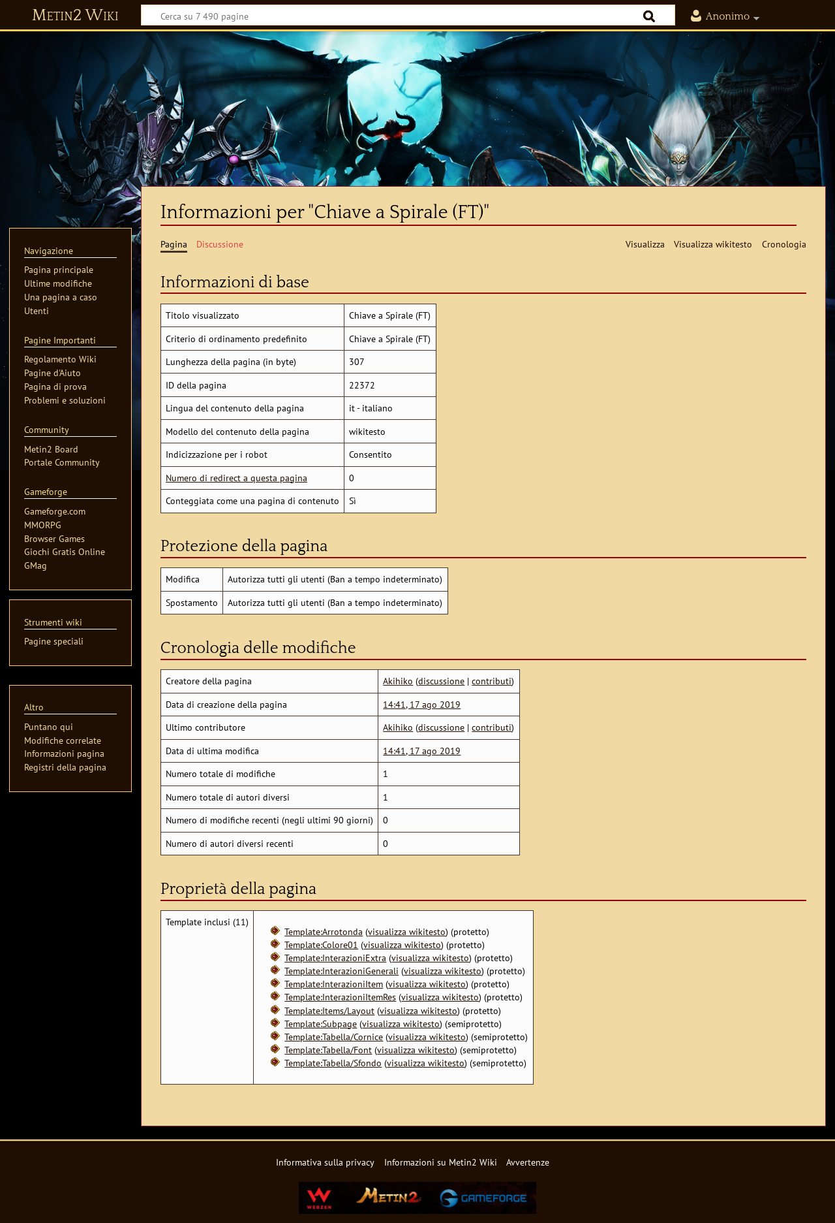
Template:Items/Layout (329, 1010)
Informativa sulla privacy (325, 1162)
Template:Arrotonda (323, 931)
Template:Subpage (320, 1023)
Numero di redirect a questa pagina (236, 477)
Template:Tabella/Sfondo (333, 1062)
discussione (441, 681)
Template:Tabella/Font (328, 1049)
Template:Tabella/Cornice (333, 1036)
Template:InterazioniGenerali (341, 970)
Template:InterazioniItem (333, 983)
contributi (491, 681)
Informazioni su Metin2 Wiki (440, 1162)
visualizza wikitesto (407, 931)
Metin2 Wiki (75, 16)
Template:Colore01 (321, 944)
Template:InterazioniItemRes (340, 997)
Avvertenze (527, 1162)
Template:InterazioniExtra (335, 957)
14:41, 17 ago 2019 (422, 704)
